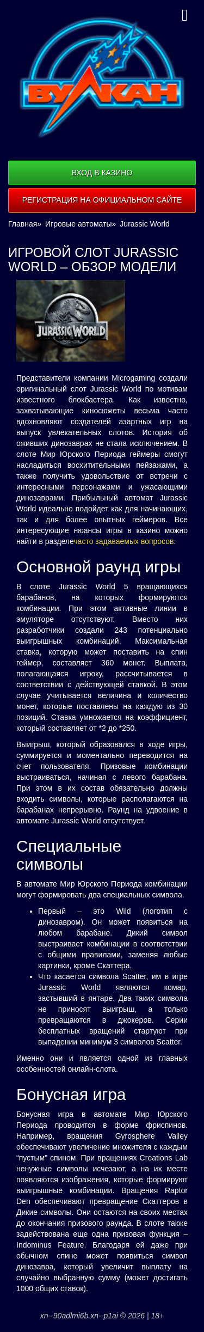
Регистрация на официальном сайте (102, 199)
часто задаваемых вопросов (123, 541)
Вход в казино (102, 172)
